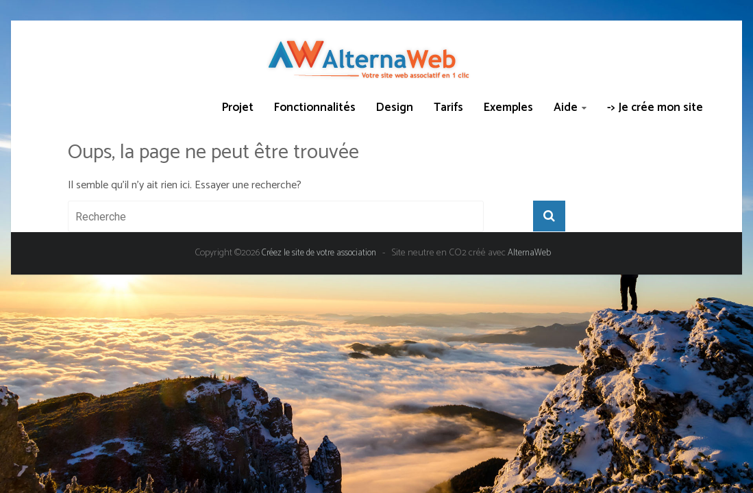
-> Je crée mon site (655, 107)
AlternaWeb (529, 253)
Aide (566, 107)
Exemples (508, 107)
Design (394, 107)
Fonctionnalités (315, 107)
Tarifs (448, 107)
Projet (238, 107)
